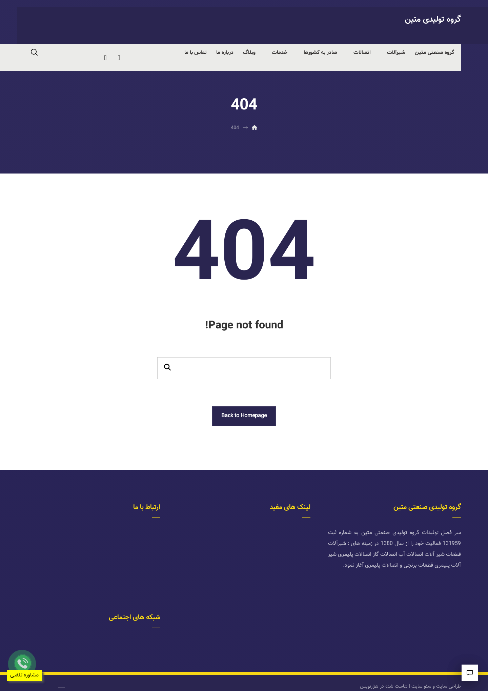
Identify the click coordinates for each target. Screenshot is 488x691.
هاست (401, 678)
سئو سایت (421, 678)
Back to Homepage (244, 416)
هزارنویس (369, 678)
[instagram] (105, 57)
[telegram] (119, 57)
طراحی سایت (448, 678)
